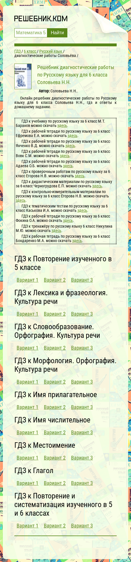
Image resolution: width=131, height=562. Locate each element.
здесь (62, 125)
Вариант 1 (27, 280)
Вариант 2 (55, 280)
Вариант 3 (82, 280)
